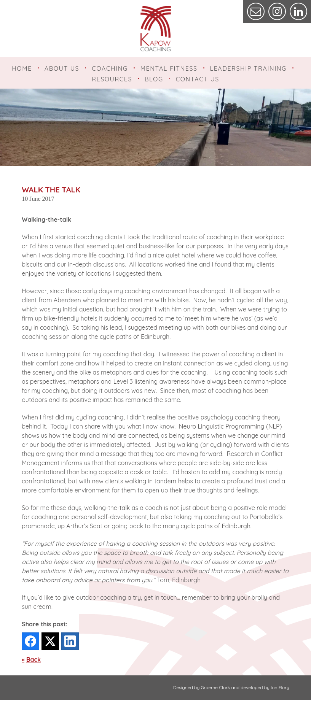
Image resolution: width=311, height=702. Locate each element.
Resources (112, 80)
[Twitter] (50, 643)
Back (33, 661)
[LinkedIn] (70, 643)
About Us (62, 68)
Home (22, 68)
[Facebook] (30, 643)
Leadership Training (248, 68)
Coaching (110, 68)
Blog (154, 80)
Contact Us (197, 80)
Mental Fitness (169, 68)
